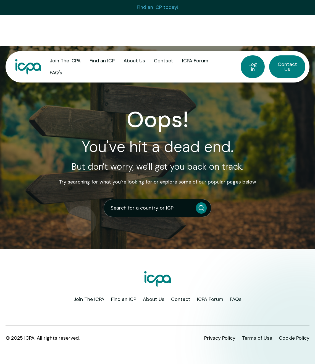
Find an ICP (102, 60)
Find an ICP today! (157, 7)
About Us (134, 60)
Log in (252, 67)
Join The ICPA (65, 60)
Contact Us (287, 67)
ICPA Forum (195, 60)
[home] (28, 66)
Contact (163, 60)
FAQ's (56, 72)
